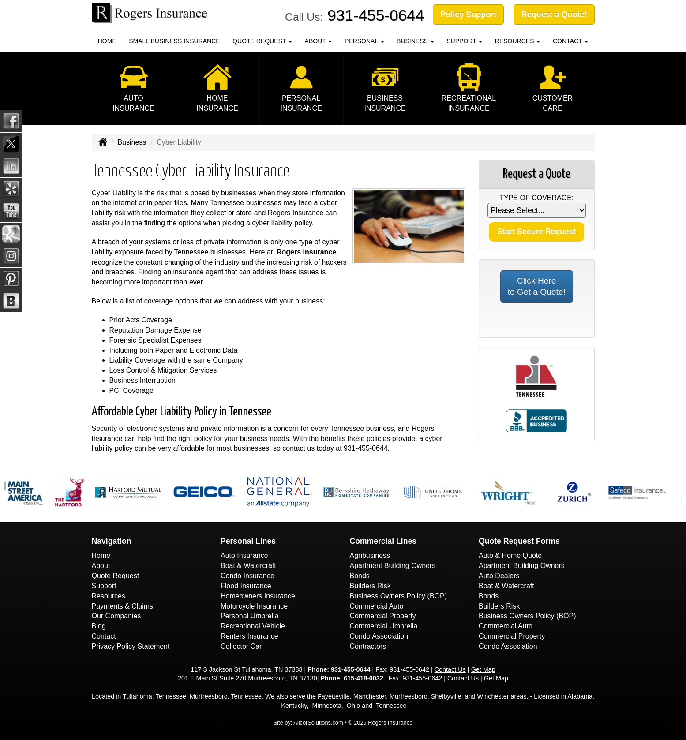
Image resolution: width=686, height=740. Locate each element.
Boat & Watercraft (248, 565)
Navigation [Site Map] (111, 541)
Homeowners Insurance (258, 596)
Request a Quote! (554, 14)
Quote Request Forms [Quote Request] (519, 541)
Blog (99, 626)
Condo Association (379, 636)
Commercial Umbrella (384, 626)
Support (104, 586)
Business (131, 142)
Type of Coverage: (536, 198)
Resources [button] (517, 41)
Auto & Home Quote (510, 555)
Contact (104, 636)
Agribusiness (370, 555)
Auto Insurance (244, 555)
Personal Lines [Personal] (248, 541)
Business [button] (415, 41)
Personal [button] (364, 41)
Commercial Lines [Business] (383, 541)
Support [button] (464, 41)
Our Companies (116, 616)
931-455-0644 (375, 15)
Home (107, 41)
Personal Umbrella (250, 616)
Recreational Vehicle (253, 626)
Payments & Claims (123, 606)
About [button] (318, 41)
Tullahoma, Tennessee (154, 696)
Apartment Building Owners (393, 565)
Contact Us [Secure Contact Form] (450, 669)
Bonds (360, 575)
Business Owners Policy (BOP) (398, 596)
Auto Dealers (499, 575)
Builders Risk (370, 586)
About (101, 565)
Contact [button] (570, 41)
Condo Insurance (247, 575)
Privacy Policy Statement (131, 646)
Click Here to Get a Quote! (537, 286)
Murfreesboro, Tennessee (226, 696)
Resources (108, 596)
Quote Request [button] (262, 41)
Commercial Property (383, 616)
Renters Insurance (249, 636)
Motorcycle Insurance (254, 606)
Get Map (483, 669)
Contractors (368, 646)
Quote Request (115, 575)
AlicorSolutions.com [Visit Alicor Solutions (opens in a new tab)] (318, 722)
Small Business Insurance (174, 41)
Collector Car (241, 646)
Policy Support (468, 14)
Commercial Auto (377, 606)
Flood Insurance (246, 586)
